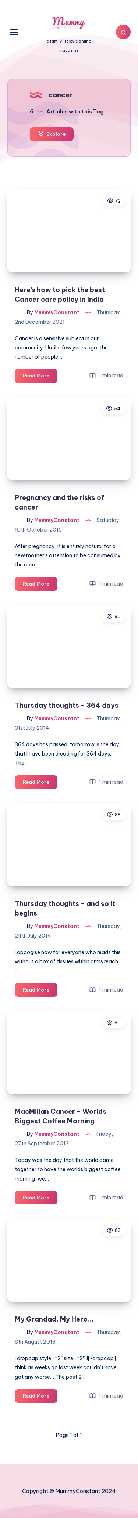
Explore (52, 134)
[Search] (123, 32)
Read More (40, 377)
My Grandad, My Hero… (54, 1319)
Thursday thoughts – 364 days (66, 705)
